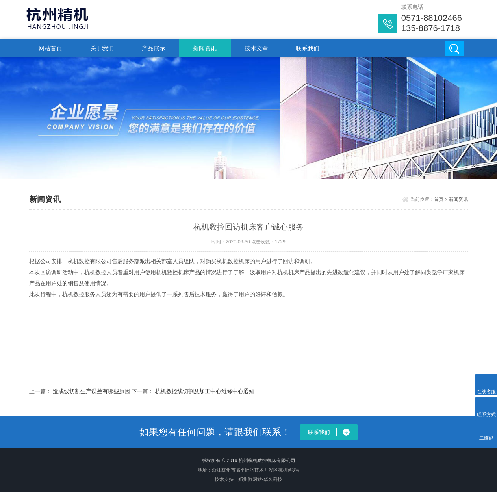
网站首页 (50, 48)
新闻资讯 (205, 48)
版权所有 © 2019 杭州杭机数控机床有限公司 (248, 460)
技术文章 (256, 48)
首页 (438, 199)
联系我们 (307, 48)
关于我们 (102, 48)
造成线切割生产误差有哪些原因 (91, 391)
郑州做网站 (250, 479)
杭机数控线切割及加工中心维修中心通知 (204, 391)
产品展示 (153, 48)
